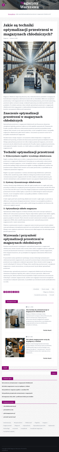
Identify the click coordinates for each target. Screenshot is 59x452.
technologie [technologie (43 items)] (7, 427)
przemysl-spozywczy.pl (10, 416)
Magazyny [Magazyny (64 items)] (17, 424)
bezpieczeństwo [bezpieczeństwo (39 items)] (18, 422)
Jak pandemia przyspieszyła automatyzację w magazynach (17, 392)
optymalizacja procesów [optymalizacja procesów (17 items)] (39, 424)
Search (5, 367)
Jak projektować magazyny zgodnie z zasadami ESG (15, 389)
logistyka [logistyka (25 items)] (37, 422)
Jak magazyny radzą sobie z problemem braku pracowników (17, 396)
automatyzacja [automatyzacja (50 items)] (7, 422)
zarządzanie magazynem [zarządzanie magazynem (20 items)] (36, 427)
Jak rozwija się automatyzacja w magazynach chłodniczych (17, 382)
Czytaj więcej (47, 330)
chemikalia (36, 289)
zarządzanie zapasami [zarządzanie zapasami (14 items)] (9, 430)
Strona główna (11, 14)
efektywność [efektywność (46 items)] (29, 422)
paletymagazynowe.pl (9, 412)
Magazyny (5, 38)
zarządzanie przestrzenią (41, 295)
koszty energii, (45, 289)
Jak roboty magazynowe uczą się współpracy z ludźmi (16, 385)
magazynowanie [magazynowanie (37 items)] (8, 424)
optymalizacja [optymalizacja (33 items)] (27, 424)
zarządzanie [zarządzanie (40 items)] (24, 427)
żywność (52, 295)
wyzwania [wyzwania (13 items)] (15, 427)
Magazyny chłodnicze (49, 292)
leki (53, 289)
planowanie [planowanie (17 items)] (52, 424)
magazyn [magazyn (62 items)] (45, 422)
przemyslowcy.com (8, 409)
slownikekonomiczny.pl (10, 405)
